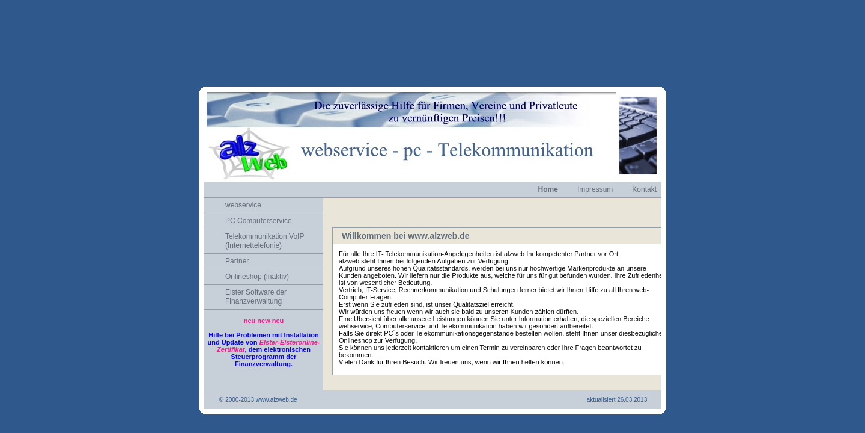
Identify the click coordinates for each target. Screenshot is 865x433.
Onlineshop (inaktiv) (257, 244)
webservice (243, 172)
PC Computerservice (258, 188)
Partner (237, 228)
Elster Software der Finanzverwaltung (256, 264)
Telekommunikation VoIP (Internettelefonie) (264, 208)
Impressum (595, 157)
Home (548, 157)
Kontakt (644, 157)
